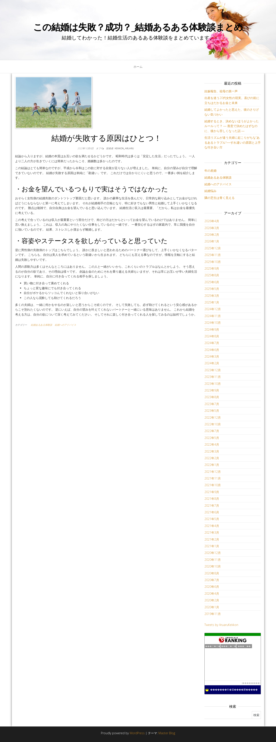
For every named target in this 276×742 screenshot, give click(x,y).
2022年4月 (211, 444)
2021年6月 (211, 512)
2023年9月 (211, 390)
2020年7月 (211, 580)
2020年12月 (212, 553)
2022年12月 (212, 417)
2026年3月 (211, 228)
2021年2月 (211, 539)
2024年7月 (211, 343)
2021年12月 (212, 472)
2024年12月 (212, 309)
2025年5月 (211, 289)
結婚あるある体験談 (41, 324)
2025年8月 (211, 275)
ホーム (138, 66)
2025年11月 (212, 255)
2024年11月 (212, 316)
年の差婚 (210, 170)
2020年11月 (212, 560)
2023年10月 (212, 384)
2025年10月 (212, 262)
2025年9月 (211, 268)
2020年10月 (212, 566)
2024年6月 (211, 350)
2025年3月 (211, 296)
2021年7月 (211, 505)
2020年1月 (211, 607)
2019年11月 (212, 614)
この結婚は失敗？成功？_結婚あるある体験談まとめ (138, 27)
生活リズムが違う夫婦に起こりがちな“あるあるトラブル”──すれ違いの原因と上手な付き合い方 (232, 142)
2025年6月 (211, 282)
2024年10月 (212, 323)
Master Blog (166, 733)
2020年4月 (211, 593)
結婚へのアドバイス (65, 324)
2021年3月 (211, 532)
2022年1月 (211, 465)
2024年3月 (211, 356)
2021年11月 (212, 478)
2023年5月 (211, 411)
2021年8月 (211, 499)
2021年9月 (211, 492)
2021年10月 (212, 485)
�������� (251, 683)
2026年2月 (211, 235)
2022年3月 (211, 451)
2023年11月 (212, 377)
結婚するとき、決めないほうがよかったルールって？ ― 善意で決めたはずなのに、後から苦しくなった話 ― (231, 126)
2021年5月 (211, 519)
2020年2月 (211, 600)
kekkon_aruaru (124, 148)
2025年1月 (211, 302)
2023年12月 (212, 370)
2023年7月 (211, 404)
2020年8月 (211, 573)
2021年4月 (211, 526)
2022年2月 (211, 458)
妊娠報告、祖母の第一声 (221, 91)
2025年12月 (212, 248)
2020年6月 (211, 587)
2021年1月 (211, 546)
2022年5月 (211, 438)
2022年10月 (212, 424)
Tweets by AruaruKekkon (221, 625)
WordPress (137, 733)
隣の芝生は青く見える (219, 198)
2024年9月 (211, 329)
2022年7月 (211, 431)
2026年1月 (211, 241)
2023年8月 (211, 397)
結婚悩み (210, 191)
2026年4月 (211, 221)
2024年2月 (211, 363)
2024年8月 (211, 336)
